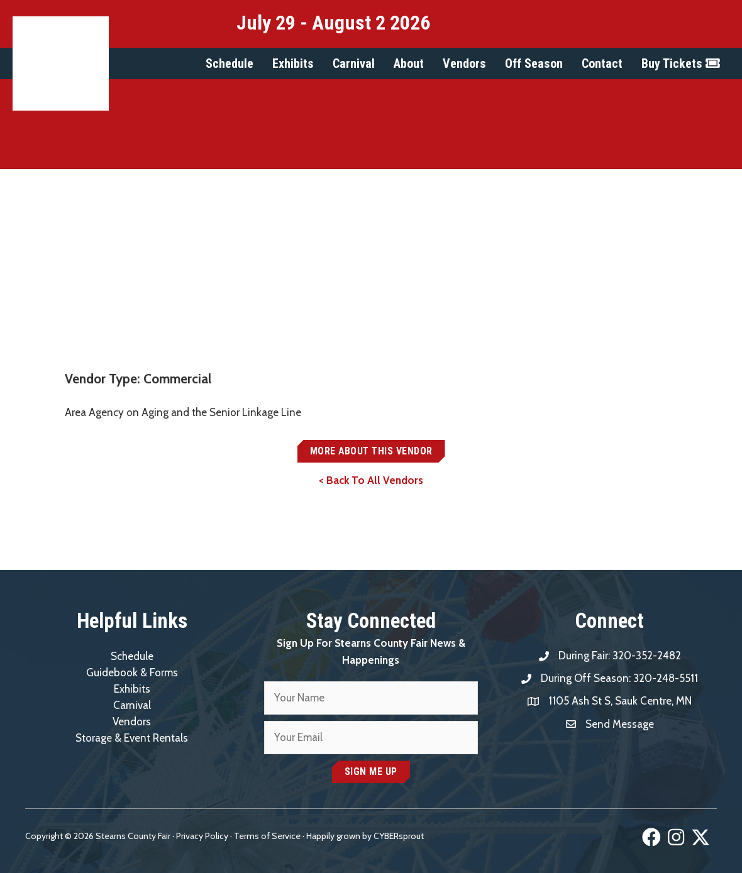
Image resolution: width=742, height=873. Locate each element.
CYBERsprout (399, 836)
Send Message (619, 724)
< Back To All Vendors (371, 480)
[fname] (371, 698)
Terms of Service (267, 836)
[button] (229, 63)
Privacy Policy (202, 836)
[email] (371, 737)
